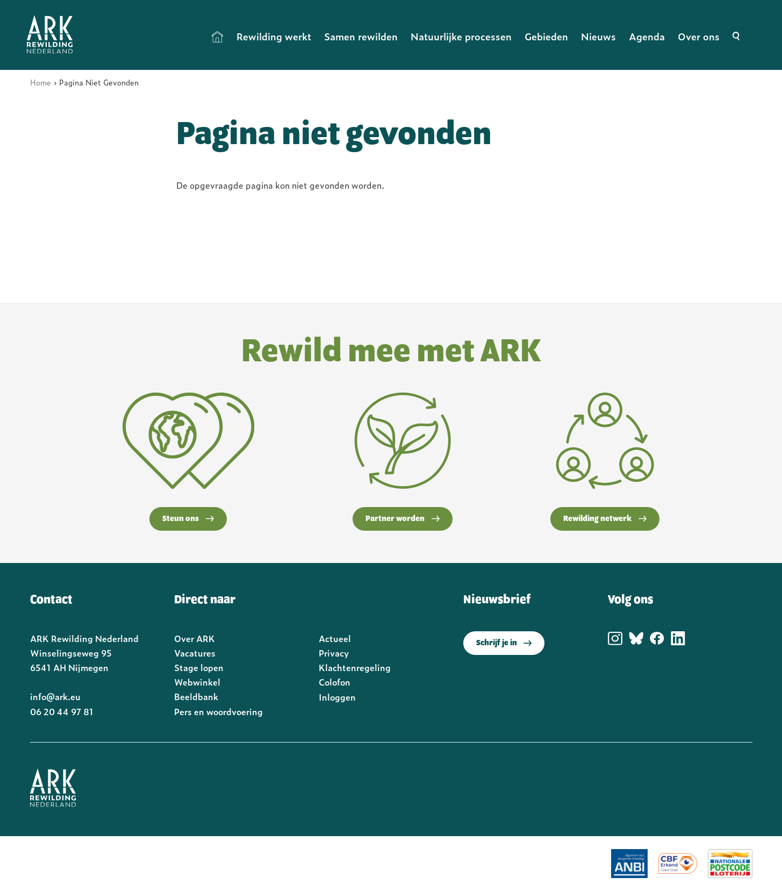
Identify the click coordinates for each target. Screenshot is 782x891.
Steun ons (188, 519)
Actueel (335, 638)
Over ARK (194, 638)
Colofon (334, 681)
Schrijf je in (504, 643)
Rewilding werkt (273, 36)
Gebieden (546, 36)
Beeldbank (196, 696)
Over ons (699, 36)
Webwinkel (197, 681)
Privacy (334, 652)
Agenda (647, 36)
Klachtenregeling (355, 667)
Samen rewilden (361, 36)
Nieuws (598, 36)
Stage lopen (199, 667)
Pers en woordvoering (218, 711)
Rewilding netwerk (605, 519)
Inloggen (337, 696)
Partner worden (402, 519)
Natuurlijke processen (461, 36)
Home (218, 36)
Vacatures (195, 652)
